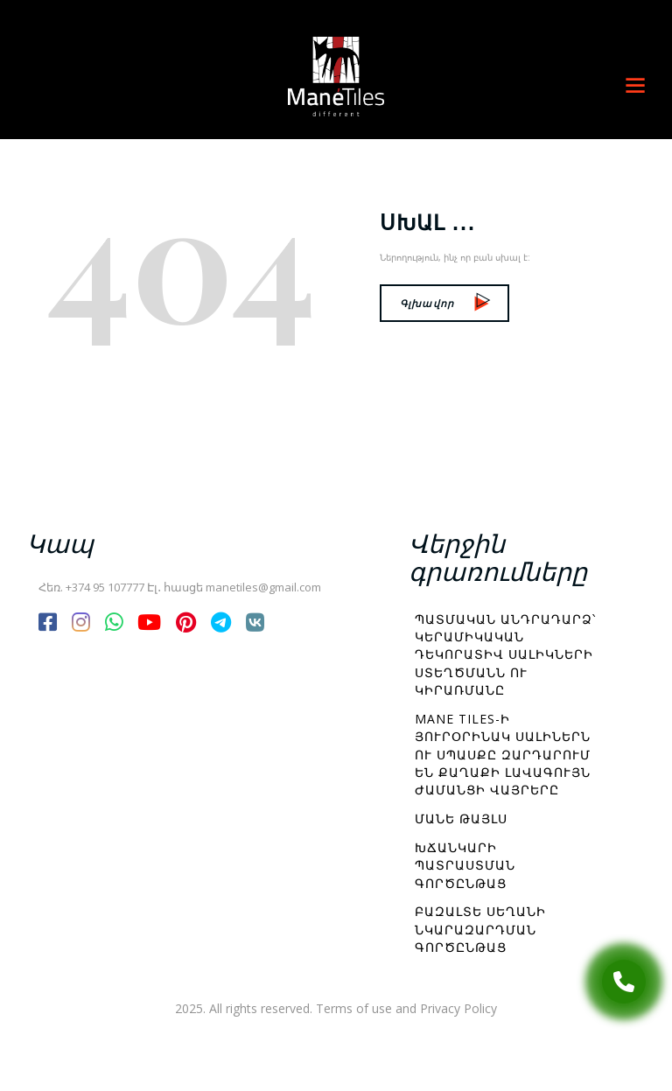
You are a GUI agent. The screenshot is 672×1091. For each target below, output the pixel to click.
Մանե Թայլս (461, 818)
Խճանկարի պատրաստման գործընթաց (465, 865)
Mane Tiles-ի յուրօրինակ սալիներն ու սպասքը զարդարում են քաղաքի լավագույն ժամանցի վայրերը (503, 754)
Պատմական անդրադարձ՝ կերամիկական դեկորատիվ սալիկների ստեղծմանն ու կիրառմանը (505, 654)
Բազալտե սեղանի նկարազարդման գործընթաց (480, 929)
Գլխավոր (445, 303)
